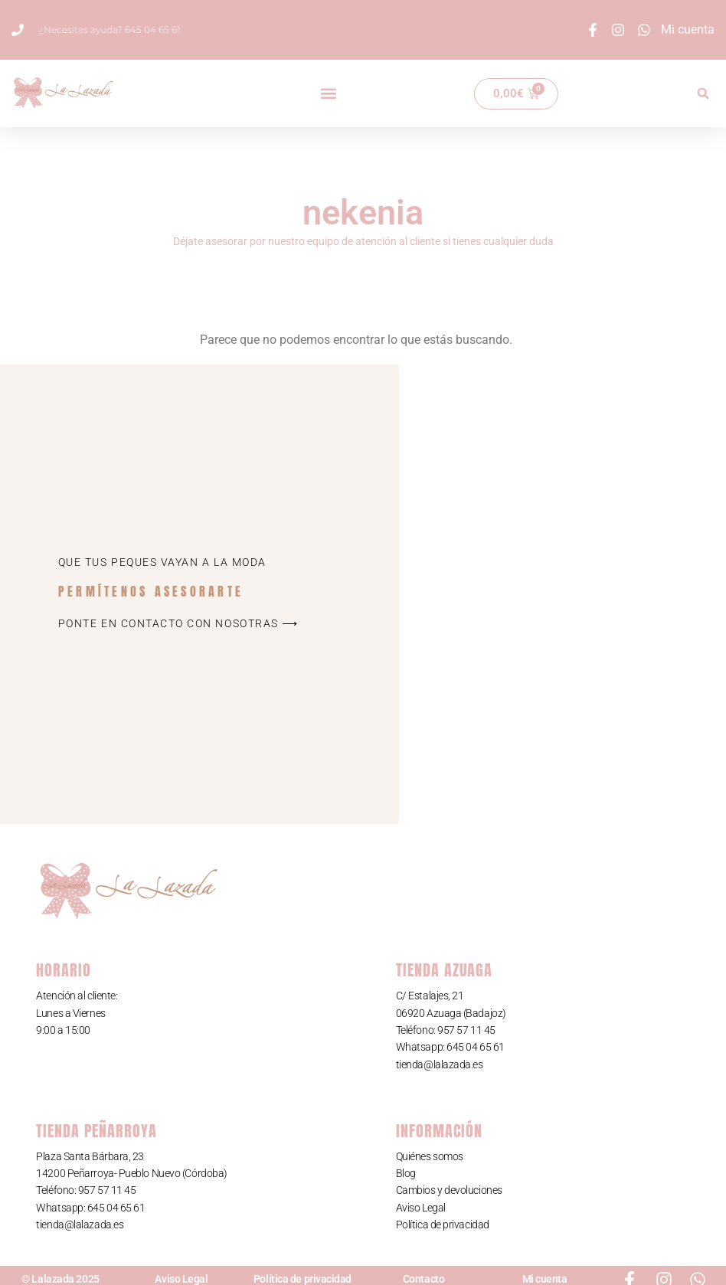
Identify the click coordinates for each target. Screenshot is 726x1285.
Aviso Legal (421, 1208)
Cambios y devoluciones (449, 1190)
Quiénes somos (429, 1156)
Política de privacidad (442, 1224)
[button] (328, 93)
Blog (406, 1173)
